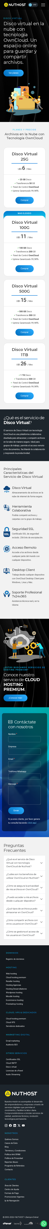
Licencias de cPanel (14, 1071)
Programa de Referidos (14, 1166)
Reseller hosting (13, 981)
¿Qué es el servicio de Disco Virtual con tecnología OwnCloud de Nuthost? (20, 863)
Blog (6, 1147)
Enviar (16, 810)
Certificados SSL (13, 1059)
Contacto (9, 1169)
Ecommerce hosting (14, 1000)
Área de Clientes (12, 1185)
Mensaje (13, 783)
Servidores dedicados (15, 1026)
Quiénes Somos (11, 1139)
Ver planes (13, 73)
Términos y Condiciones (15, 1151)
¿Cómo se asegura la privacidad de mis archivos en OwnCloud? (22, 888)
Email (11, 758)
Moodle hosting (12, 996)
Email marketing (13, 1041)
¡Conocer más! (15, 698)
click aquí (32, 823)
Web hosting (11, 974)
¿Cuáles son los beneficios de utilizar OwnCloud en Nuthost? (22, 876)
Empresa (12, 746)
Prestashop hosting (14, 1004)
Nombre (12, 733)
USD (32, 4)
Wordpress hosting (14, 992)
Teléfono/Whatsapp (17, 771)
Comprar (24, 200)
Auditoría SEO (12, 1045)
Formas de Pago (12, 1193)
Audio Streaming (13, 1074)
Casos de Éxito (11, 1143)
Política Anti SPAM (12, 1154)
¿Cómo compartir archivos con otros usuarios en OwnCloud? (22, 922)
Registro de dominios (15, 959)
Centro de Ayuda (12, 1189)
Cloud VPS (10, 1022)
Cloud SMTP (11, 1063)
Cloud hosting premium (16, 977)
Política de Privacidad (14, 1158)
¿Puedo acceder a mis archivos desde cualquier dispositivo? (22, 899)
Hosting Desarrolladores (16, 989)
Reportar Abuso (11, 1162)
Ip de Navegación (12, 1201)
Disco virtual (11, 1067)
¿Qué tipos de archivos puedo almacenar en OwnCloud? (21, 910)
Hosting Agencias (13, 985)
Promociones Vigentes (14, 1197)
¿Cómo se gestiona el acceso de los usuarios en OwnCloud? (22, 933)
